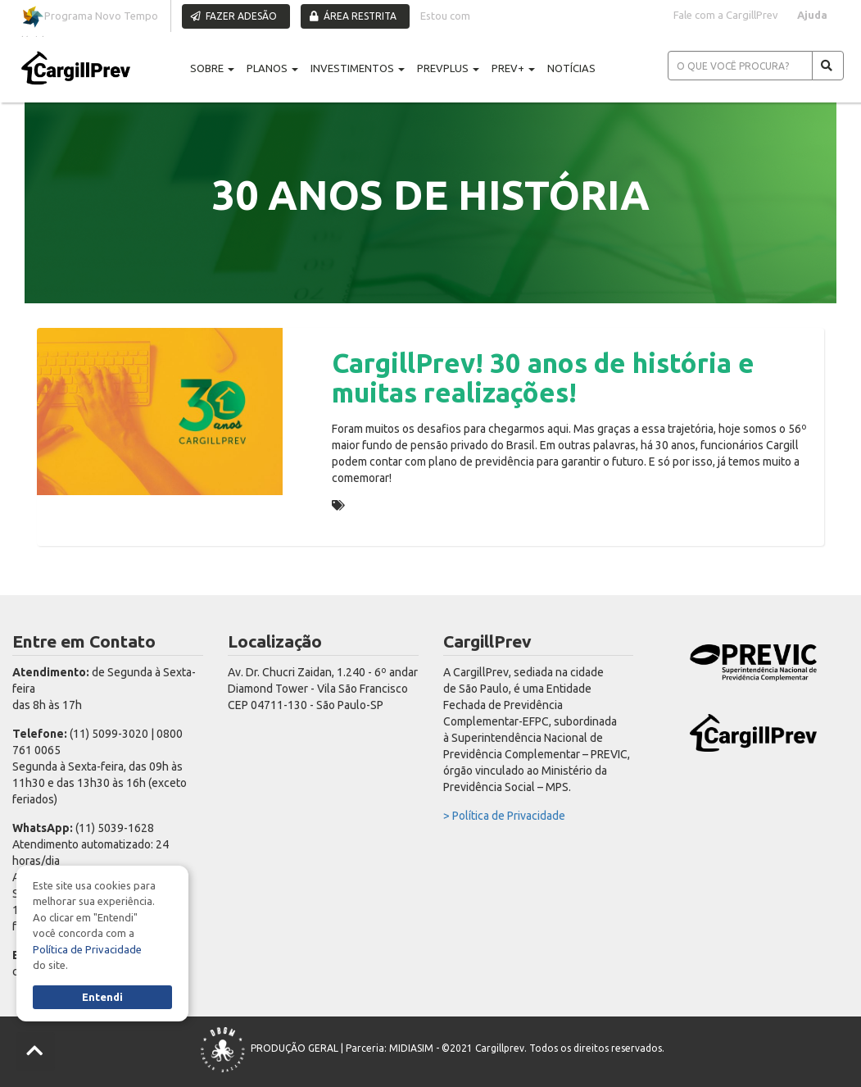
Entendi (102, 997)
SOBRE (212, 68)
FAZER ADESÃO (234, 16)
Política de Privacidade (87, 949)
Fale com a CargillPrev (725, 14)
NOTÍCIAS (571, 68)
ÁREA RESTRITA (353, 16)
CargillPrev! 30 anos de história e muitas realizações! (543, 377)
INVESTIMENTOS (357, 68)
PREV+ (513, 68)
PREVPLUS (448, 68)
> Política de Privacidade (504, 815)
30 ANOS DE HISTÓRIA (408, 505)
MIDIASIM (411, 1048)
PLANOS (272, 68)
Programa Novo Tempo (89, 17)
